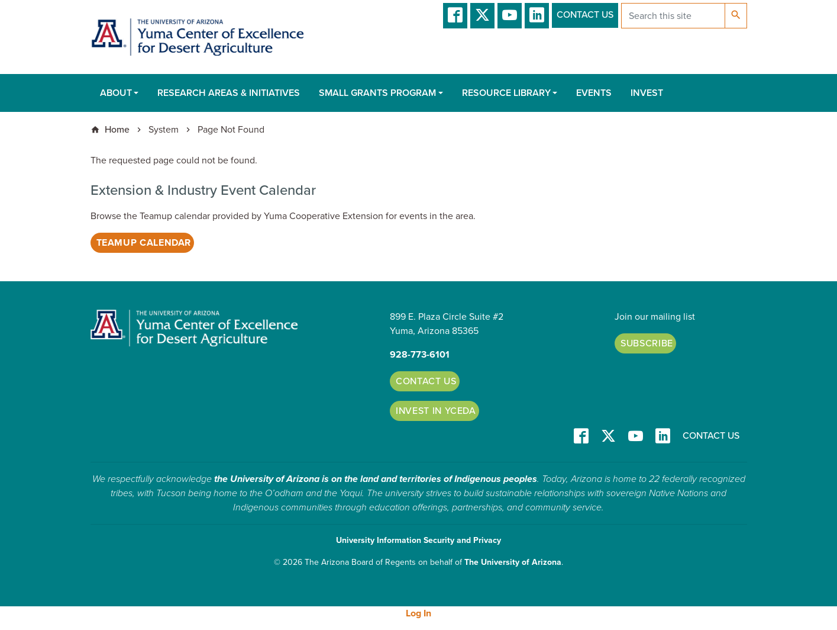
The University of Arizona (512, 562)
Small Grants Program (377, 93)
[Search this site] (673, 15)
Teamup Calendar (144, 243)
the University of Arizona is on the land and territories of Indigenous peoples (375, 479)
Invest (647, 93)
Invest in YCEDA (436, 411)
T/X (482, 15)
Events (594, 93)
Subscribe (647, 343)
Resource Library (506, 93)
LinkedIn (537, 15)
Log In (418, 613)
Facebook (455, 15)
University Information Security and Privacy (418, 540)
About (116, 93)
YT (509, 15)
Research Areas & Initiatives (228, 93)
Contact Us (585, 15)
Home (117, 130)
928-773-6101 (420, 355)
